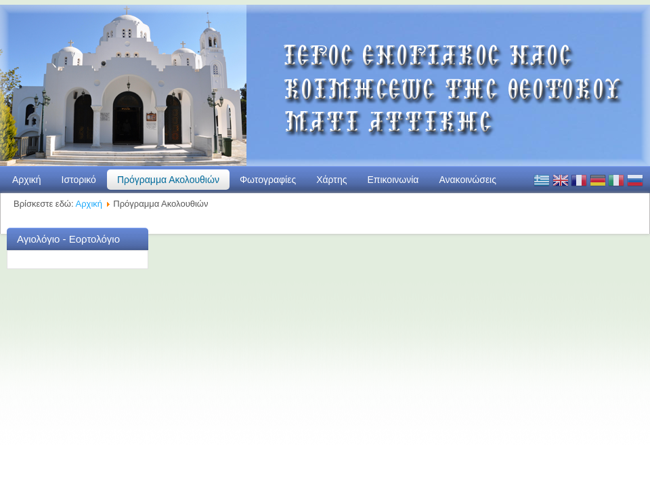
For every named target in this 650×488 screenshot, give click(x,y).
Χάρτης (331, 179)
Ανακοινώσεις (467, 179)
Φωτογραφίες (268, 179)
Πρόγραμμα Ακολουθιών (168, 179)
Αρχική (26, 179)
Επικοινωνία (392, 179)
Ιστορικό (79, 179)
